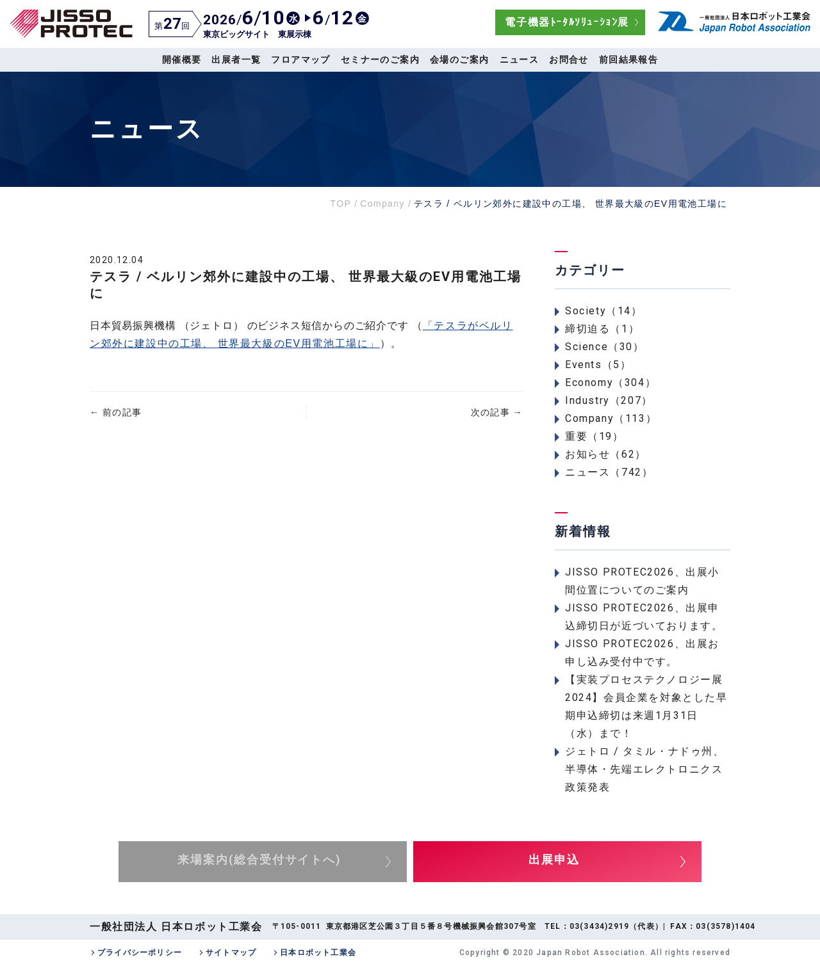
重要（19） (594, 436)
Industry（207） (609, 400)
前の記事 (116, 412)
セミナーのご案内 (380, 59)
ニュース (519, 59)
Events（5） (598, 364)
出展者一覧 (236, 59)
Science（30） (604, 347)
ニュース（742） (609, 472)
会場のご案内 (459, 59)
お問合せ (569, 59)
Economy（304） (610, 382)
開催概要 (182, 59)
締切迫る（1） (602, 329)
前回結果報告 (628, 59)
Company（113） (611, 418)
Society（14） (604, 311)
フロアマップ (300, 59)
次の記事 (497, 412)
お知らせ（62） (605, 454)
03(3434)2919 (599, 926)
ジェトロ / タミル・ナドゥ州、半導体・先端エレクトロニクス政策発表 (645, 769)
